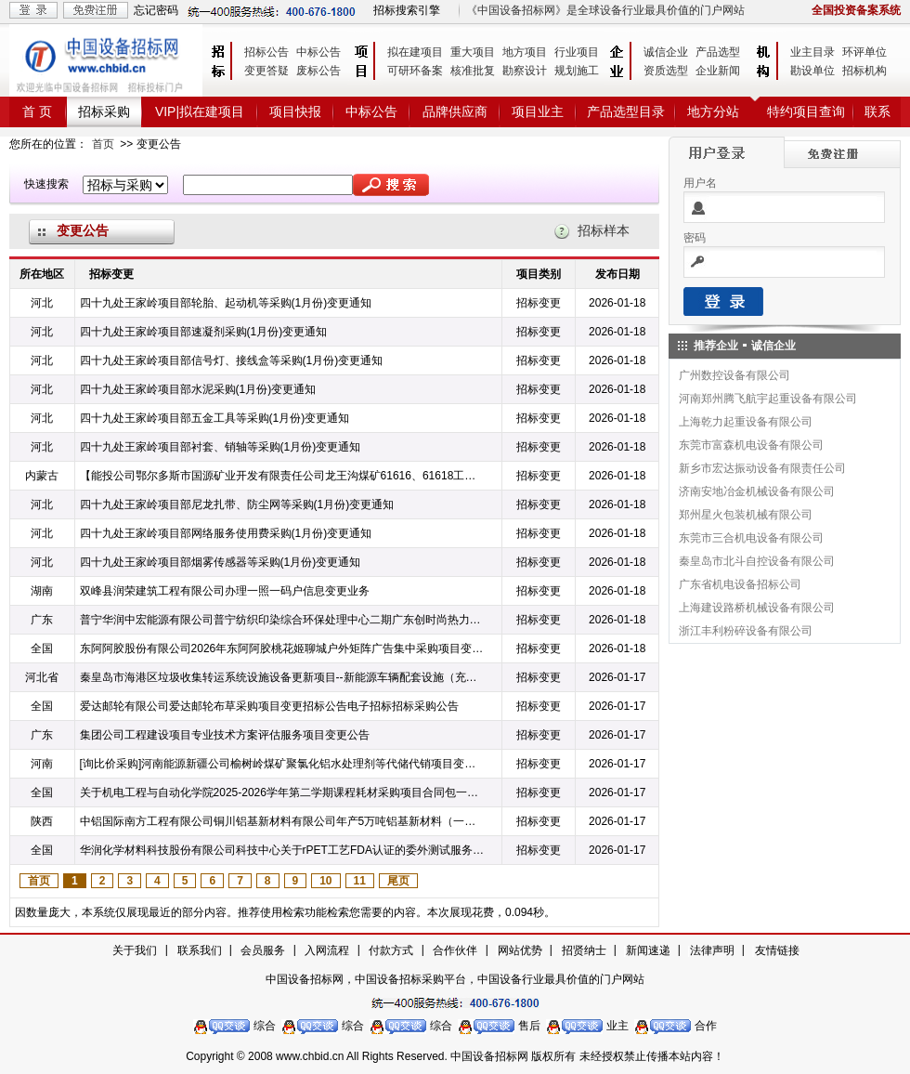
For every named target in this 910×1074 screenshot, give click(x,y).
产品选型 (718, 52)
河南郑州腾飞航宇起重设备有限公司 (768, 398)
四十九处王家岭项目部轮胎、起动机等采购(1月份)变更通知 (226, 302)
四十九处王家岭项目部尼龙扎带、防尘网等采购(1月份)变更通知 (237, 504)
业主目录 (812, 52)
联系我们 (199, 950)
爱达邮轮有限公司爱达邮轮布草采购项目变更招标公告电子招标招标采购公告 (269, 706)
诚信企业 (666, 52)
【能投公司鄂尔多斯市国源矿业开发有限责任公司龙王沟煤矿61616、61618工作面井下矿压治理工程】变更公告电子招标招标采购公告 (283, 475)
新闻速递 (648, 950)
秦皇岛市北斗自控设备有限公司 (757, 561)
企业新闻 (718, 70)
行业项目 (576, 52)
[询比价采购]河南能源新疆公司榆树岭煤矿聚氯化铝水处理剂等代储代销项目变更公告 (283, 763)
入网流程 (327, 950)
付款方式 (391, 950)
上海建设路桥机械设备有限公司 (757, 607)
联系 (877, 111)
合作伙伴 (455, 950)
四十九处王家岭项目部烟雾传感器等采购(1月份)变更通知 (220, 562)
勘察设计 (524, 70)
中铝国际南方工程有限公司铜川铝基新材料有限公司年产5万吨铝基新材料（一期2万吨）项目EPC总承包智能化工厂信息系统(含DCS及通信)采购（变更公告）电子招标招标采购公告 (283, 821)
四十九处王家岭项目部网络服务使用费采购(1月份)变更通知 (226, 533)
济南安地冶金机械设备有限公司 (757, 491)
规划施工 (576, 70)
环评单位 (864, 52)
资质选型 (666, 70)
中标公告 (318, 52)
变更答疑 (266, 70)
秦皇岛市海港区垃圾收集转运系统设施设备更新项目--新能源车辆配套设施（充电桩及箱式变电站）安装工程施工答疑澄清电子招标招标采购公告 (283, 677)
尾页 (398, 880)
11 (360, 880)
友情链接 (777, 950)
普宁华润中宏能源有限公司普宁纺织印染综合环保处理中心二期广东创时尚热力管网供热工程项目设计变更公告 (283, 619)
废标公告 (318, 70)
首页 (103, 144)
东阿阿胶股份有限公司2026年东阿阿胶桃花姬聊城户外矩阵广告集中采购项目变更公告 (283, 648)
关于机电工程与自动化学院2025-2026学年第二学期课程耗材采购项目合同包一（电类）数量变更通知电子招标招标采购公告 (283, 792)
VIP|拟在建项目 (199, 111)
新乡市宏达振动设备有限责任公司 (762, 468)
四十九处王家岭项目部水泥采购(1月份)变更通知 (198, 389)
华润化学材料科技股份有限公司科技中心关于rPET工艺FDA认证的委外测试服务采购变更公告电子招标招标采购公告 (283, 850)
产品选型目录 (626, 111)
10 (325, 880)
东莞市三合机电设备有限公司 (751, 537)
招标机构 (864, 70)
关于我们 (134, 950)
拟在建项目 (415, 52)
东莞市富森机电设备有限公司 (751, 445)
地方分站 (713, 111)
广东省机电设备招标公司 (740, 584)
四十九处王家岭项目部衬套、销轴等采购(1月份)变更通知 (220, 446)
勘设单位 (812, 70)
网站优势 (520, 950)
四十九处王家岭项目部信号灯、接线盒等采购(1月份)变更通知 (232, 360)
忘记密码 (156, 10)
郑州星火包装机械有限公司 (745, 514)
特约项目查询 (806, 111)
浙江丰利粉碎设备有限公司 (745, 630)
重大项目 (472, 52)
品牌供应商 (455, 111)
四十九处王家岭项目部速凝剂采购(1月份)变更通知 (204, 331)
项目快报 (295, 111)
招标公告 (266, 52)
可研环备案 (415, 70)
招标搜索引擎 (406, 10)
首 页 (37, 111)
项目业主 (538, 111)
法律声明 (712, 950)
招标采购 (104, 111)
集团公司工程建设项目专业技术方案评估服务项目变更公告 (225, 734)
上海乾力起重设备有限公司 (745, 421)
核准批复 (472, 70)
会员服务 (262, 950)
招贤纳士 (584, 950)
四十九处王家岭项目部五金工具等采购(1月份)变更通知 (215, 418)
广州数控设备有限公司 (734, 375)
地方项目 (524, 52)
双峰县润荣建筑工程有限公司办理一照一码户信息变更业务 (225, 590)
